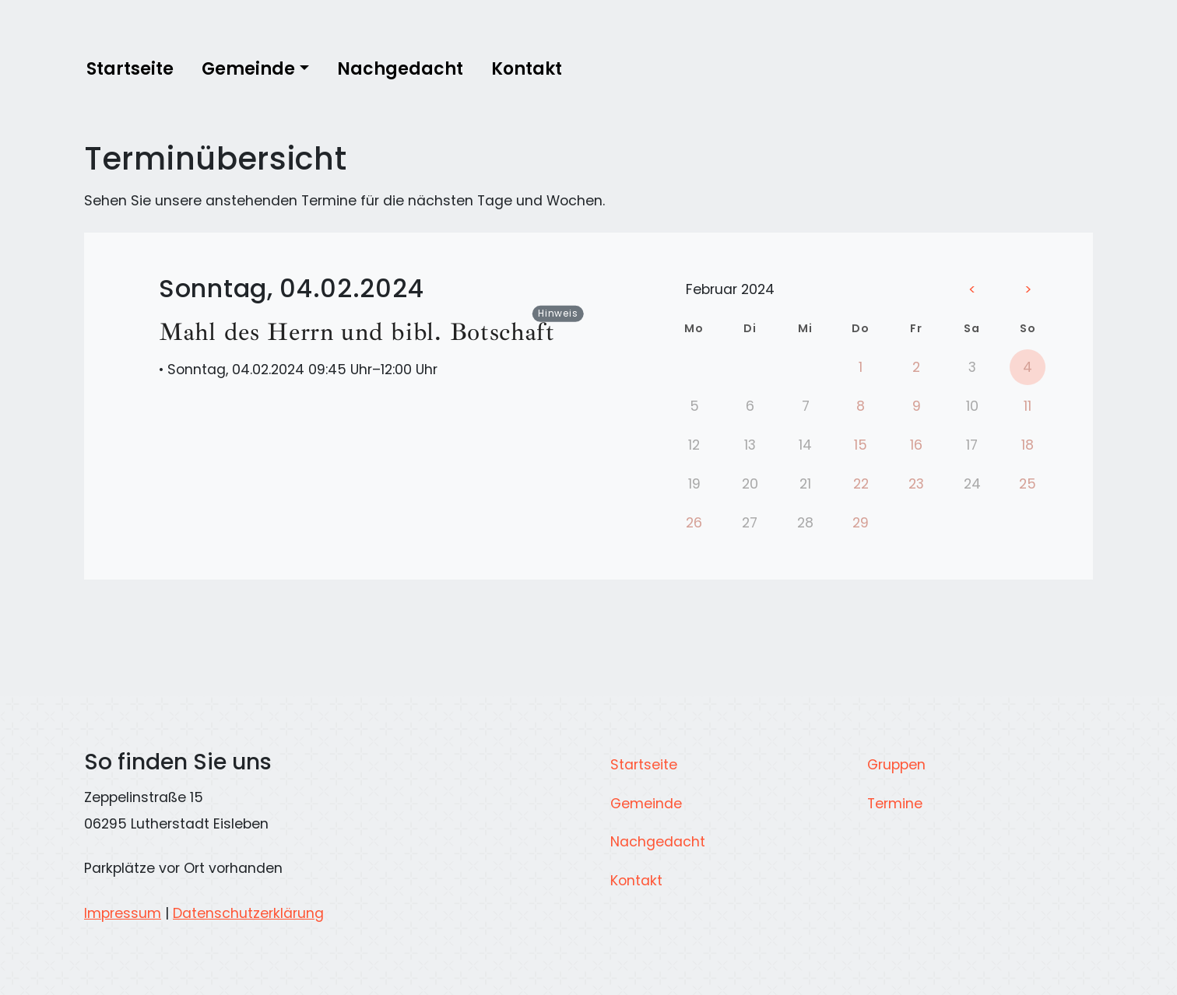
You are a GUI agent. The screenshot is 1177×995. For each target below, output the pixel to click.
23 (916, 484)
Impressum (122, 913)
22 (861, 484)
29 (860, 522)
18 (1027, 445)
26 (694, 522)
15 (860, 445)
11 (1027, 406)
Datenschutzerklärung (248, 913)
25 (1027, 484)
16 (916, 445)
